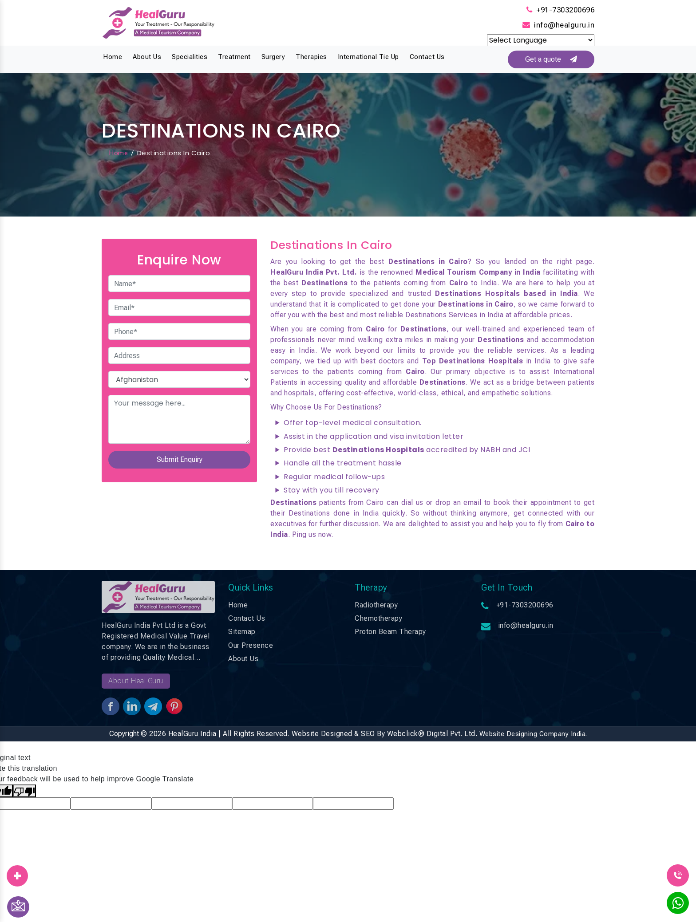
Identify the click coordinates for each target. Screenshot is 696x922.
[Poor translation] (24, 790)
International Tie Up (368, 57)
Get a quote (549, 59)
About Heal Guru (135, 681)
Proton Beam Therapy (390, 632)
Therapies (311, 57)
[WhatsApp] (678, 906)
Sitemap (242, 632)
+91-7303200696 (565, 9)
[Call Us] (678, 875)
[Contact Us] (18, 907)
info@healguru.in (564, 24)
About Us (147, 57)
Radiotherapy (376, 605)
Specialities (189, 57)
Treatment (234, 57)
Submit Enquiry (179, 460)
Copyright (124, 733)
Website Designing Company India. (533, 734)
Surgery (273, 57)
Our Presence (250, 645)
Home (112, 57)
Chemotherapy (378, 618)
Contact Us (427, 57)
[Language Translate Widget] (540, 40)
